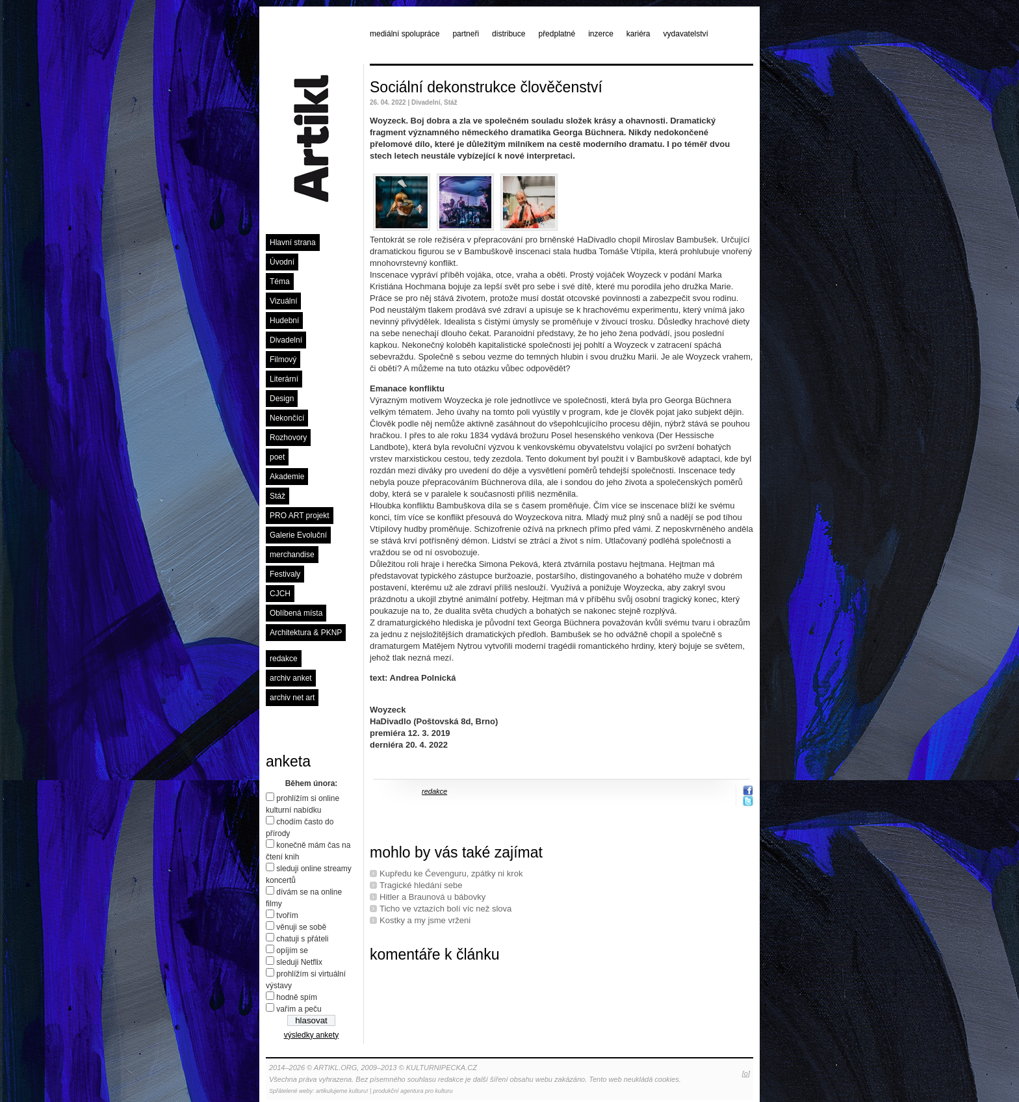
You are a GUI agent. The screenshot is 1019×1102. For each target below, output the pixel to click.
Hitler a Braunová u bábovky (432, 897)
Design (282, 398)
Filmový (283, 359)
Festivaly (285, 574)
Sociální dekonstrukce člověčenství (486, 87)
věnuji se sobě (301, 927)
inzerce (600, 33)
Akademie (287, 476)
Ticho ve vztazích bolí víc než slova (445, 908)
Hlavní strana (293, 242)
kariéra (638, 33)
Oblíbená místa (296, 613)
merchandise (292, 554)
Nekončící (287, 418)
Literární (284, 379)
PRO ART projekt (299, 515)
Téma (280, 281)
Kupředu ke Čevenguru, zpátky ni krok (451, 873)
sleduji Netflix (299, 962)
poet (277, 457)
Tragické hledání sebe (421, 885)
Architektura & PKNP (306, 632)
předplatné (556, 33)
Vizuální (283, 301)
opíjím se (292, 950)
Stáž (277, 496)
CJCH (280, 593)
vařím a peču (298, 1009)
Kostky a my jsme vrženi (425, 920)
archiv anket (291, 678)
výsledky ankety (311, 1035)
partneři (465, 33)
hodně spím (296, 997)
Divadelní (286, 340)
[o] (746, 1073)
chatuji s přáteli (302, 938)
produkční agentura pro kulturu (413, 1091)
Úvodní (282, 262)
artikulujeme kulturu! (342, 1091)
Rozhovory (288, 437)
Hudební (284, 320)
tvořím (287, 915)
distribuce (508, 33)
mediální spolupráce (404, 33)
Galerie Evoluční (298, 535)
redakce (284, 658)
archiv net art (292, 697)
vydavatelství (686, 33)
